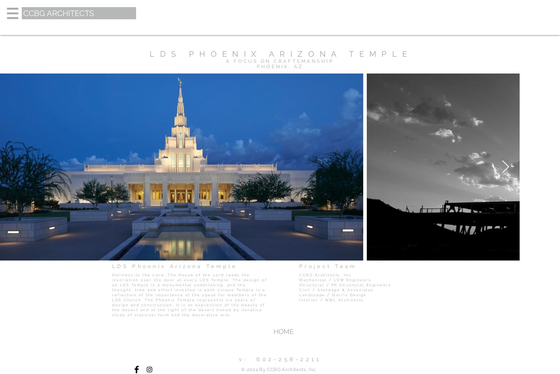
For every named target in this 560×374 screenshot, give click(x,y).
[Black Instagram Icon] (149, 369)
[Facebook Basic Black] (136, 369)
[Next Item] (505, 167)
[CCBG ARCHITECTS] (79, 13)
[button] (13, 13)
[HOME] (283, 332)
